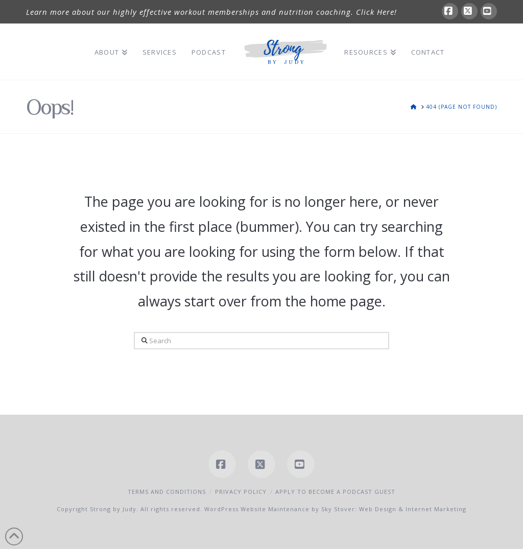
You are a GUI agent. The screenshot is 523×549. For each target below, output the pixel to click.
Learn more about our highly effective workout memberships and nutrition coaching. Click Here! (211, 12)
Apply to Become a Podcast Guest (335, 491)
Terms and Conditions (167, 491)
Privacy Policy (241, 491)
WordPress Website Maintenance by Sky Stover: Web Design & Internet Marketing (335, 509)
